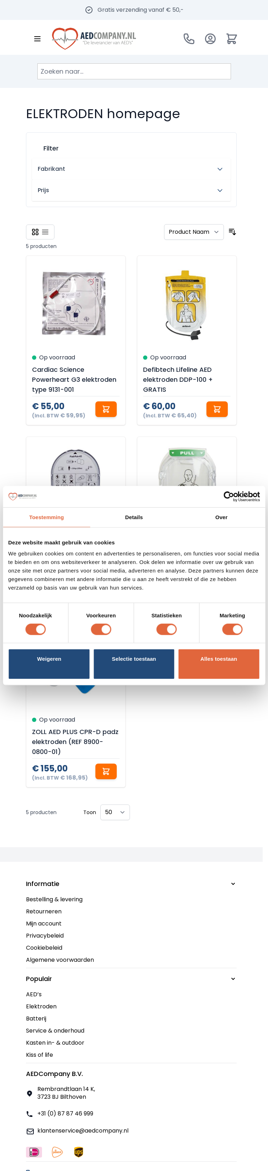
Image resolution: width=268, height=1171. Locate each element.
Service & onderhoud (55, 1031)
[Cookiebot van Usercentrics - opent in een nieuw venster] (229, 496)
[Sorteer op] (194, 232)
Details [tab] (134, 517)
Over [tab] (221, 517)
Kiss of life (39, 1055)
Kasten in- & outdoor (55, 1043)
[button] (131, 145)
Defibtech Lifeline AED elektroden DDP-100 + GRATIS (178, 379)
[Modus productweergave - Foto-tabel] (35, 232)
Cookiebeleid (44, 948)
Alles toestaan (218, 659)
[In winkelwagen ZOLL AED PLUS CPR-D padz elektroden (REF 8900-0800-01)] (106, 771)
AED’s (34, 994)
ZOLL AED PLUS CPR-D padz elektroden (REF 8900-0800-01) (75, 741)
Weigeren (49, 659)
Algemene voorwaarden (60, 960)
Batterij (36, 1018)
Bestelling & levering (54, 899)
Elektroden (41, 1006)
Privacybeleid (45, 936)
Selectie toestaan (134, 659)
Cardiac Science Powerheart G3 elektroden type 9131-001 (74, 379)
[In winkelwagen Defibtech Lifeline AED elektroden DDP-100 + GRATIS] (217, 409)
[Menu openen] (37, 38)
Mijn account (44, 923)
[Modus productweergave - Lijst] (45, 232)
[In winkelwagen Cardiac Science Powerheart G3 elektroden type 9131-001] (106, 409)
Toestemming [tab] (46, 517)
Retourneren (44, 911)
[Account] (210, 39)
